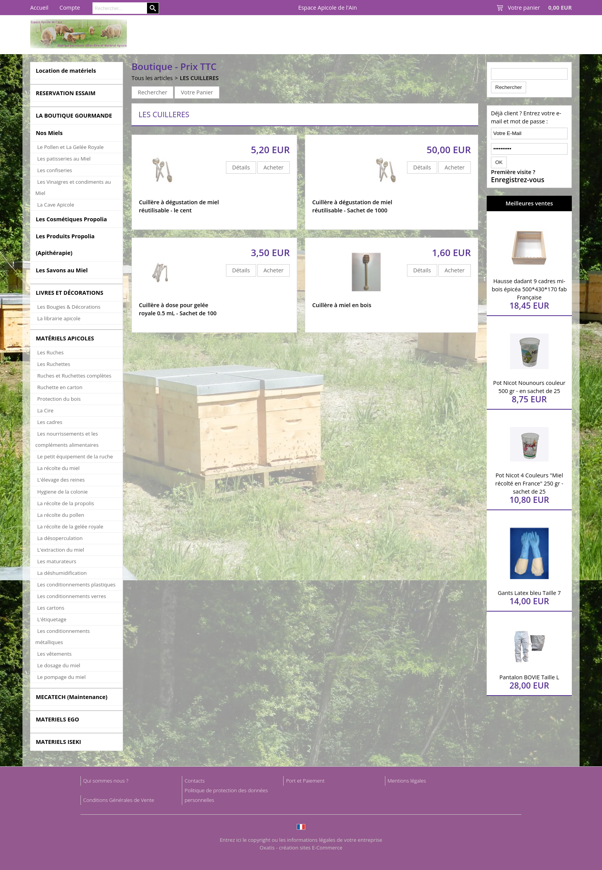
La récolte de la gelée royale (70, 526)
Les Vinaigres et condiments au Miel (73, 187)
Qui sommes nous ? (105, 780)
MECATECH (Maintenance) (71, 697)
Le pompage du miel (61, 676)
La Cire (45, 410)
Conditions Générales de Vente (118, 800)
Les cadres (49, 422)
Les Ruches (50, 352)
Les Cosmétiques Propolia (71, 219)
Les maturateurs (56, 561)
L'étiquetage (51, 619)
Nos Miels (49, 133)
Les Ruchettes (53, 364)
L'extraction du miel (60, 549)
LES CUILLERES (199, 78)
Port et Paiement (305, 780)
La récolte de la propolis (65, 503)
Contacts (195, 780)
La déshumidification (62, 572)
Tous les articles (152, 78)
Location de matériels (66, 70)
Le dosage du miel (58, 665)
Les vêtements (54, 653)
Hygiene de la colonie (62, 491)
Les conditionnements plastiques (76, 584)
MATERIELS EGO (57, 719)
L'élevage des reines (61, 479)
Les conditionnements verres (71, 596)
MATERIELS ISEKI (58, 741)
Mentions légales (407, 780)
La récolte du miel (58, 468)
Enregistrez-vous (517, 180)
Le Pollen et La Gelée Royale (70, 147)
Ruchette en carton (59, 387)
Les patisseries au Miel (64, 158)
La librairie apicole (58, 318)
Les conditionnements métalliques (62, 636)
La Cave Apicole (55, 204)
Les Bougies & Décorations (68, 306)
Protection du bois (58, 398)
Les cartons (50, 607)
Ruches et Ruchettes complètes (74, 375)
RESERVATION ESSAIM (66, 93)
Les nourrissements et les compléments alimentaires (67, 439)
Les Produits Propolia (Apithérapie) (65, 244)
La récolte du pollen (60, 514)
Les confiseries (54, 170)
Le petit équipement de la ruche (75, 456)
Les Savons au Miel (61, 270)
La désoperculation (59, 538)
